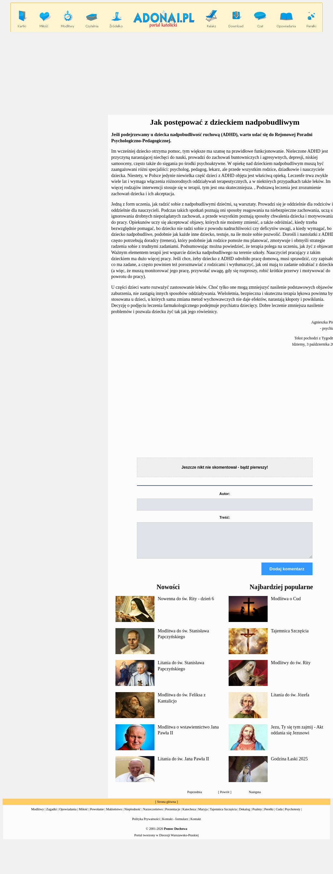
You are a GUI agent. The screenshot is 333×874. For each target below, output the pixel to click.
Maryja (203, 815)
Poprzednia (194, 798)
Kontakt (196, 825)
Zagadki (51, 815)
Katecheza (189, 815)
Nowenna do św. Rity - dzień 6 (186, 604)
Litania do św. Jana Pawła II (183, 764)
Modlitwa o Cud (286, 604)
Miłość (83, 815)
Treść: (225, 517)
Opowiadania (67, 815)
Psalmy (257, 815)
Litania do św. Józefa (290, 700)
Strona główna (166, 807)
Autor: (225, 494)
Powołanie (97, 815)
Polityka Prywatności (146, 825)
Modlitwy (37, 815)
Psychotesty (292, 815)
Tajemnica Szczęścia (290, 636)
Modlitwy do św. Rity (291, 668)
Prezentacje (172, 815)
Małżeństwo (114, 815)
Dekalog (244, 815)
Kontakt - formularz (175, 825)
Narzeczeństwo (153, 815)
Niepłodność (132, 815)
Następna (255, 798)
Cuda (279, 815)
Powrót (225, 798)
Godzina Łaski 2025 (289, 764)
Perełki (268, 815)
